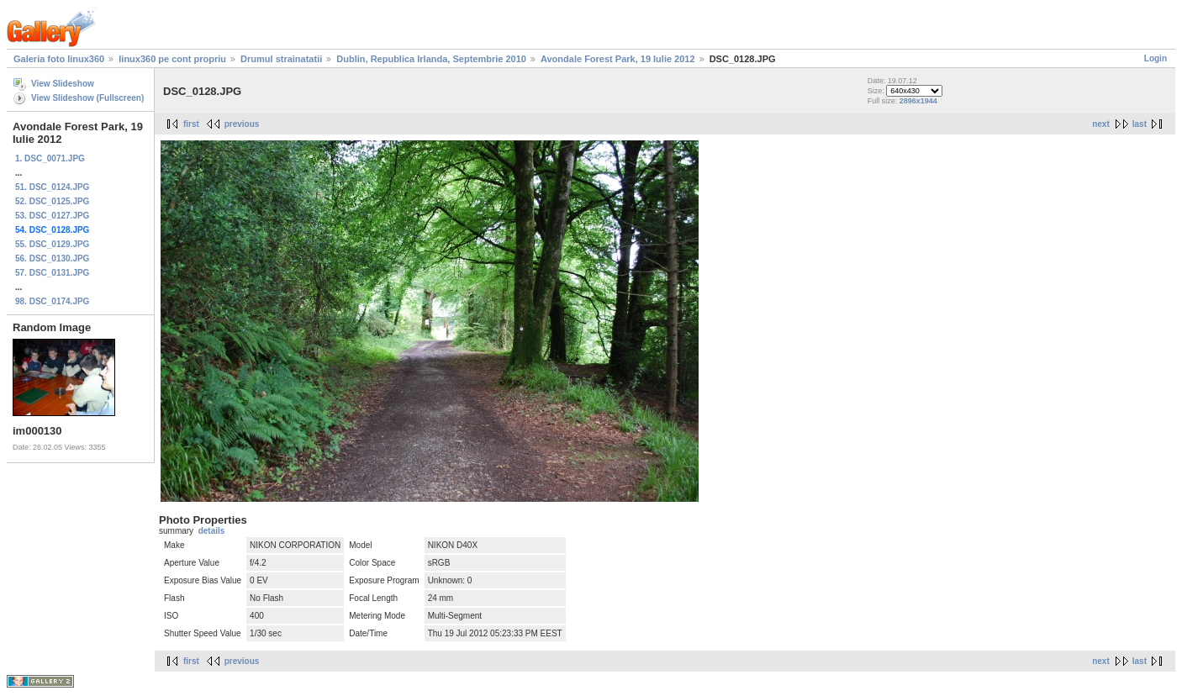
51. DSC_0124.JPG (52, 187)
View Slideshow (62, 83)
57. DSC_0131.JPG (52, 272)
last (1139, 124)
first (191, 124)
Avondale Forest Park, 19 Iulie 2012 (618, 59)
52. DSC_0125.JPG (52, 201)
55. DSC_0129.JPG (52, 244)
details (211, 530)
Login (1155, 58)
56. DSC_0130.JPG (52, 258)
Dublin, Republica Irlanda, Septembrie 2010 (431, 59)
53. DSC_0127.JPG (52, 215)
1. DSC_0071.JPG (50, 158)
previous (242, 124)
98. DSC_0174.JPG (52, 301)
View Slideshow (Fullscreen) (87, 98)
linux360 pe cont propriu (172, 59)
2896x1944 (918, 101)
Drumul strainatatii (281, 59)
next (1101, 124)
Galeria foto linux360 (58, 59)
